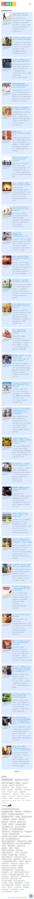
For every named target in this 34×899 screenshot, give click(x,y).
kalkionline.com (5, 24)
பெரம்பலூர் (4, 802)
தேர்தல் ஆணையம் (8, 841)
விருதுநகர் (11, 798)
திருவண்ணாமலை (5, 800)
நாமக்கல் (10, 791)
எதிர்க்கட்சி (6, 831)
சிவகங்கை (17, 798)
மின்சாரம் (18, 885)
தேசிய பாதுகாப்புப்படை (22, 872)
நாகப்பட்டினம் (12, 796)
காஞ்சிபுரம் (4, 796)
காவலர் (4, 887)
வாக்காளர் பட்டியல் (20, 857)
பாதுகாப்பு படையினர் (9, 836)
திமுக (4, 814)
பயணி (4, 824)
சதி (3, 839)
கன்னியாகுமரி (18, 789)
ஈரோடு (4, 789)
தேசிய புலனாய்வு (8, 850)
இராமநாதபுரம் (20, 785)
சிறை (24, 859)
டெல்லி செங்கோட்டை (10, 809)
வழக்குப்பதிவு (20, 824)
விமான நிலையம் (25, 836)
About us (24, 897)
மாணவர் (13, 865)
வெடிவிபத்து (25, 885)
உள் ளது (4, 874)
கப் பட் (30, 859)
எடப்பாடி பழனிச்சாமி (23, 843)
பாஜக (17, 817)
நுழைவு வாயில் (7, 859)
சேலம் (13, 787)
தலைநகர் (6, 819)
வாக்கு (4, 834)
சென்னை (7, 779)
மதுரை (17, 783)
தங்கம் (16, 848)
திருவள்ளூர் (4, 798)
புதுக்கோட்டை (15, 794)
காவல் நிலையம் (7, 857)
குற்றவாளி (17, 859)
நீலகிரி (22, 794)
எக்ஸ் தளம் (5, 863)
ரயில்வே (27, 883)
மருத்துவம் (5, 872)
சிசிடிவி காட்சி (19, 883)
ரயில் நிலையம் (7, 827)
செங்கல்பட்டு (26, 796)
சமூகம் (14, 819)
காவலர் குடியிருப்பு (19, 880)
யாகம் (21, 889)
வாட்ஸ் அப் (5, 865)
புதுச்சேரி (11, 785)
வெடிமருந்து (5, 889)
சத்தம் (30, 841)
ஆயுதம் (4, 848)
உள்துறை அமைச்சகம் (9, 861)
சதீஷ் (11, 848)
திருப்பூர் (4, 791)
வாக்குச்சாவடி (17, 887)
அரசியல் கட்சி (14, 876)
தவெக (11, 883)
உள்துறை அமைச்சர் (15, 814)
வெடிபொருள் (14, 834)
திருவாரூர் (19, 796)
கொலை (4, 855)
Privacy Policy (19, 897)
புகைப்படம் (21, 846)
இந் (20, 878)
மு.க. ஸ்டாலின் (20, 827)
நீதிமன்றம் (11, 846)
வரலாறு (5, 829)
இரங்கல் (5, 822)
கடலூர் (25, 787)
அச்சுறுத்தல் (26, 887)
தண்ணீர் (20, 867)
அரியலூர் (28, 794)
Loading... (17, 771)
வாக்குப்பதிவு (13, 855)
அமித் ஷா (27, 811)
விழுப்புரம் (23, 798)
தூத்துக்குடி (25, 783)
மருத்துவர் (28, 831)
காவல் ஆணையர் (7, 852)
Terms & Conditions (12, 897)
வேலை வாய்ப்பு (25, 876)
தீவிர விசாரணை (8, 843)
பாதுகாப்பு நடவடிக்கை (9, 867)
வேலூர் (15, 791)
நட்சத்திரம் (5, 883)
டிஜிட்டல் (28, 861)
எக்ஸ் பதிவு (5, 878)
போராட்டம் (14, 863)
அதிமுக (21, 819)
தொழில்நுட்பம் (17, 831)
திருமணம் (19, 850)
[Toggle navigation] (30, 3)
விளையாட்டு (21, 841)
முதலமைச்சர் (27, 817)
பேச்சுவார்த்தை (19, 870)
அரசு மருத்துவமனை (8, 885)
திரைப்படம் (21, 822)
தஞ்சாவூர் (18, 787)
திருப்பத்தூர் (28, 800)
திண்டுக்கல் (10, 789)
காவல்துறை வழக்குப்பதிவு (16, 874)
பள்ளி (17, 852)
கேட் (27, 874)
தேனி (23, 800)
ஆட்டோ (9, 887)
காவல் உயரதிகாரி (7, 880)
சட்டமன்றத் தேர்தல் (16, 829)
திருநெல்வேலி (5, 787)
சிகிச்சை (18, 811)
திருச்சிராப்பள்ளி (21, 780)
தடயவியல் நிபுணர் (7, 891)
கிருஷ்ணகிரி (22, 791)
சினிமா (11, 824)
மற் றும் (21, 861)
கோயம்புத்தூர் (7, 783)
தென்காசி (4, 785)
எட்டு (26, 863)
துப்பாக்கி (24, 852)
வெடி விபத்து (14, 878)
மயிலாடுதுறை (27, 789)
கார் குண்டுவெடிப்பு (12, 839)
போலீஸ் (22, 855)
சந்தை (21, 863)
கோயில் (13, 822)
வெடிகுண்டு (5, 876)
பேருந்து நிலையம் (7, 870)
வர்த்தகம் (16, 891)
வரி (11, 872)
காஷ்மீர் (20, 865)
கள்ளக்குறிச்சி (14, 800)
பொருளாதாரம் (14, 889)
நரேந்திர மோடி (8, 817)
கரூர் (19, 800)
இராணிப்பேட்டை (6, 794)
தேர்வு (4, 846)
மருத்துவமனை (7, 811)
